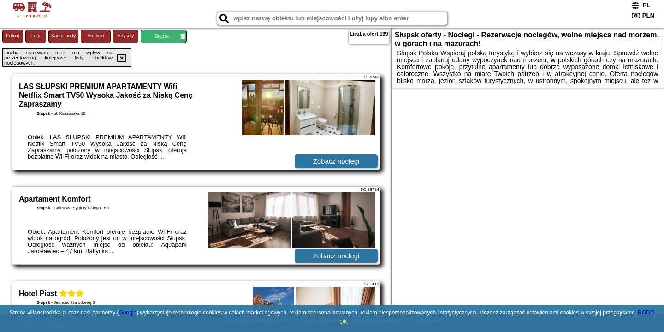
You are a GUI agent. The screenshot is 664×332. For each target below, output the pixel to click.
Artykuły (126, 35)
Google (127, 312)
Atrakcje (95, 35)
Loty (35, 35)
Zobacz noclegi (336, 161)
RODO (646, 312)
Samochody (63, 35)
